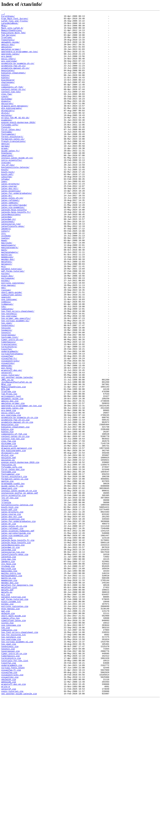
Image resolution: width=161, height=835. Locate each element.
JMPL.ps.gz (7, 453)
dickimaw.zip (8, 529)
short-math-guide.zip (13, 736)
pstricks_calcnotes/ (13, 337)
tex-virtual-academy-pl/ (15, 382)
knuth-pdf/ (7, 206)
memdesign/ (7, 306)
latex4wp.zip (8, 657)
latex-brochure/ (10, 218)
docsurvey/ (7, 121)
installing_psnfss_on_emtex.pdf (19, 589)
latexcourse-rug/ (11, 266)
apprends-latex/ (10, 62)
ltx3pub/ (6, 280)
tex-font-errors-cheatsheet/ (17, 371)
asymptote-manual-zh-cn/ (15, 79)
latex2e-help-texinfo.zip (16, 648)
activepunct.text (11, 473)
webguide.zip (8, 815)
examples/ (6, 141)
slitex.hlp (7, 745)
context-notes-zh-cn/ (13, 104)
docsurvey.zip (9, 532)
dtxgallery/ (8, 130)
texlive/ (6, 390)
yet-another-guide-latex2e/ (17, 450)
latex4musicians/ (11, 255)
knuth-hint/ (8, 204)
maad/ (4, 286)
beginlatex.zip (9, 507)
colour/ (5, 99)
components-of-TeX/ (12, 102)
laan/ (4, 215)
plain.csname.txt (11, 719)
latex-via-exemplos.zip (14, 640)
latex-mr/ (6, 232)
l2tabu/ (5, 212)
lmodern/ (6, 272)
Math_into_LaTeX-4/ (12, 31)
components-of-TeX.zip (14, 518)
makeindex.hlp (9, 682)
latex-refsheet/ (10, 238)
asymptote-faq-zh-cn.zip (15, 501)
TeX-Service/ (8, 39)
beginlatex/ (8, 82)
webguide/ (6, 436)
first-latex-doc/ (11, 153)
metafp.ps (6, 708)
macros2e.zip (8, 679)
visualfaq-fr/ (9, 427)
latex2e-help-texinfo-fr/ (16, 252)
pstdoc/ (5, 334)
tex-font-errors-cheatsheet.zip (19, 756)
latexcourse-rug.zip (13, 660)
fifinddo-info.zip (11, 558)
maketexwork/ (8, 291)
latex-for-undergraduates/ (16, 229)
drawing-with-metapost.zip (16, 535)
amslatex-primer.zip (13, 481)
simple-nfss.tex (10, 739)
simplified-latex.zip (13, 742)
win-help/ (6, 439)
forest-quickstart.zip (14, 569)
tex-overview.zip (11, 764)
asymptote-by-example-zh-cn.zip (19, 498)
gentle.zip (7, 575)
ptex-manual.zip (10, 728)
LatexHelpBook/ (9, 25)
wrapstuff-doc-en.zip (13, 818)
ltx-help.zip (8, 674)
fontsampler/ (8, 158)
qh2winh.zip (8, 733)
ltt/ (3, 277)
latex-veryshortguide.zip (16, 637)
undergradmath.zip (11, 796)
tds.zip (5, 750)
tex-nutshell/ (9, 373)
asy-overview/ (9, 70)
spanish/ (6, 354)
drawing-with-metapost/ (14, 124)
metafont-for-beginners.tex (17, 699)
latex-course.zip (11, 614)
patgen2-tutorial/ (11, 320)
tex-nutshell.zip (11, 762)
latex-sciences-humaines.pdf (17, 634)
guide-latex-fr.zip (12, 580)
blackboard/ (8, 93)
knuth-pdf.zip (9, 609)
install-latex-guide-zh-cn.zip (19, 586)
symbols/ (6, 359)
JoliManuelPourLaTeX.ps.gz (16, 456)
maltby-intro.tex (11, 685)
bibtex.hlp (7, 515)
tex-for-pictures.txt (13, 759)
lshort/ (5, 274)
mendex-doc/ (8, 308)
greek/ (5, 175)
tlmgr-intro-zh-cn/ (12, 405)
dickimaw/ (6, 116)
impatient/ (7, 184)
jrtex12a (6, 600)
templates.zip (9, 753)
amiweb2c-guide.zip (12, 475)
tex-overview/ (9, 376)
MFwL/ (4, 28)
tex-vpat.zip (8, 770)
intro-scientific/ (11, 189)
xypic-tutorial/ (10, 447)
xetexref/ (6, 444)
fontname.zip (8, 563)
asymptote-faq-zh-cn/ (13, 76)
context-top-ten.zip (13, 524)
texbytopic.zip (9, 773)
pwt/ (3, 342)
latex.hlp (6, 643)
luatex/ (5, 283)
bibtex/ (5, 90)
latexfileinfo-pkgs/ (13, 269)
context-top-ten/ (11, 107)
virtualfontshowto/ (12, 422)
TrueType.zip (8, 467)
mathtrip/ (6, 303)
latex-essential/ (11, 226)
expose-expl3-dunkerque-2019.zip (20, 552)
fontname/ (6, 155)
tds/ (3, 365)
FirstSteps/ (8, 17)
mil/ (3, 317)
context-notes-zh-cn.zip (15, 521)
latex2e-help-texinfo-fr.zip (17, 645)
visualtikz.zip (9, 810)
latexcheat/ (8, 263)
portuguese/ (8, 331)
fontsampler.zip (10, 566)
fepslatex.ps (8, 555)
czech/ (5, 113)
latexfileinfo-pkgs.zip (14, 662)
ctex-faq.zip (8, 526)
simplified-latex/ (11, 351)
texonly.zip (8, 776)
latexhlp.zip (8, 665)
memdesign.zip (9, 694)
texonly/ (6, 396)
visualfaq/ (7, 424)
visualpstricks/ (10, 430)
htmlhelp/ (6, 181)
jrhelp (5, 597)
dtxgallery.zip (9, 541)
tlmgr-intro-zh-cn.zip (14, 781)
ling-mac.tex (8, 668)
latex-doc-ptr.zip (11, 617)
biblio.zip (7, 512)
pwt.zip (5, 730)
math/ (4, 297)
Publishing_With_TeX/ (13, 36)
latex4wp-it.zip (10, 654)
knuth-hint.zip (9, 606)
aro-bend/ (6, 65)
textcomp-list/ (9, 402)
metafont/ (6, 311)
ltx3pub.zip (8, 677)
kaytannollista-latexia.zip (17, 603)
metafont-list (9, 702)
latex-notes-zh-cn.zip (14, 628)
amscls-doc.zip (9, 478)
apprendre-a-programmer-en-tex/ (19, 59)
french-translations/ (13, 167)
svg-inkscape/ (9, 356)
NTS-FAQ (5, 464)
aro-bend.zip (8, 490)
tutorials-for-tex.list (14, 790)
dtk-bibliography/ (11, 127)
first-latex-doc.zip (13, 560)
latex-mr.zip (8, 626)
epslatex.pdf (8, 546)
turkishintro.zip (11, 787)
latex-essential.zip (13, 620)
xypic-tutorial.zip (12, 827)
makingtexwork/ (9, 294)
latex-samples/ (9, 240)
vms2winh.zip (8, 813)
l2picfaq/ (6, 209)
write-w (5, 821)
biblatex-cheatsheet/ (13, 85)
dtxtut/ (5, 133)
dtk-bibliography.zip (13, 538)
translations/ (9, 410)
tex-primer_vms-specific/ (16, 379)
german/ (5, 172)
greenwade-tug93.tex (13, 577)
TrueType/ (6, 42)
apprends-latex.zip (12, 487)
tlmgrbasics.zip (10, 784)
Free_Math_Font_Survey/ (14, 19)
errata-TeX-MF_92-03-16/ (15, 138)
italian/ (6, 192)
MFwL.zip (6, 458)
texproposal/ (8, 399)
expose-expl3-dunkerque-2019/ (18, 144)
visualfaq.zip (9, 804)
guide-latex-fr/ (10, 178)
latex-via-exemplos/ (13, 246)
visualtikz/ (8, 433)
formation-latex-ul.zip (14, 572)
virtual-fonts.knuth (13, 798)
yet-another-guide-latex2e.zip (19, 830)
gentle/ (5, 170)
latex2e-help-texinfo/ (14, 249)
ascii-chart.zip (10, 492)
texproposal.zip (10, 779)
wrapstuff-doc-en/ (11, 441)
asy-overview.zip (11, 495)
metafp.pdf (7, 705)
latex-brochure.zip (12, 611)
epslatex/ (6, 136)
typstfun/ (6, 416)
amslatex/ (6, 53)
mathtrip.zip (8, 691)
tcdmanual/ (7, 362)
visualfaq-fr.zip (11, 801)
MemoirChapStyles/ (11, 34)
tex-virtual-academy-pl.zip (17, 767)
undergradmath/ (9, 419)
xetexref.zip (8, 824)
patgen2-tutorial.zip (13, 713)
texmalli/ (6, 393)
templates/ (7, 368)
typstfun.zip (8, 793)
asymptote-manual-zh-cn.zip (17, 504)
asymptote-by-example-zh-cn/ (17, 73)
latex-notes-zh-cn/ (12, 235)
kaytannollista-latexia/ (15, 198)
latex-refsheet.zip (12, 631)
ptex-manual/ (8, 340)
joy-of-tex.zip (9, 594)
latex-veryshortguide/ (14, 243)
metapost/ (6, 314)
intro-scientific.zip (13, 592)
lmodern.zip (8, 671)
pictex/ (5, 325)
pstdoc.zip (7, 722)
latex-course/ (9, 221)
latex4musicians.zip (13, 651)
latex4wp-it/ (8, 260)
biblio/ (5, 87)
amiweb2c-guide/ (10, 48)
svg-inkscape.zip (11, 747)
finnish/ (6, 150)
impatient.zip (9, 583)
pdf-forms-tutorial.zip (14, 716)
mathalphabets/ (9, 300)
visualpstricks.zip (12, 807)
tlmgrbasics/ (8, 407)
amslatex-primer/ (11, 56)
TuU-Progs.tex (9, 470)
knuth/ (5, 201)
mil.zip (5, 711)
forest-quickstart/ (12, 161)
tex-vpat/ (6, 385)
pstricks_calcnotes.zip (14, 725)
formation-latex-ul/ (13, 164)
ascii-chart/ (8, 68)
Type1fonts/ (8, 45)
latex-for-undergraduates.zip (18, 623)
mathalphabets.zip (11, 688)
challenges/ (8, 96)
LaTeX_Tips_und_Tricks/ (14, 22)
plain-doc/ (7, 328)
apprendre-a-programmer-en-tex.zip (21, 484)
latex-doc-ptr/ (9, 223)
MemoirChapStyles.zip (13, 461)
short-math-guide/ (11, 348)
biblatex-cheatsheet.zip (15, 509)
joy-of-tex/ (8, 195)
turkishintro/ (9, 413)
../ (3, 14)
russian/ (6, 345)
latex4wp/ (6, 257)
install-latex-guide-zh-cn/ (17, 187)
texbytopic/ (8, 388)
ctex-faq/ (6, 110)
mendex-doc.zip (9, 696)
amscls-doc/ (8, 51)
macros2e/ (6, 289)
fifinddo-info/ (9, 147)
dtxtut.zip (7, 543)
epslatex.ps (8, 549)
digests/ (6, 119)
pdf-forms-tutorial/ (13, 323)
